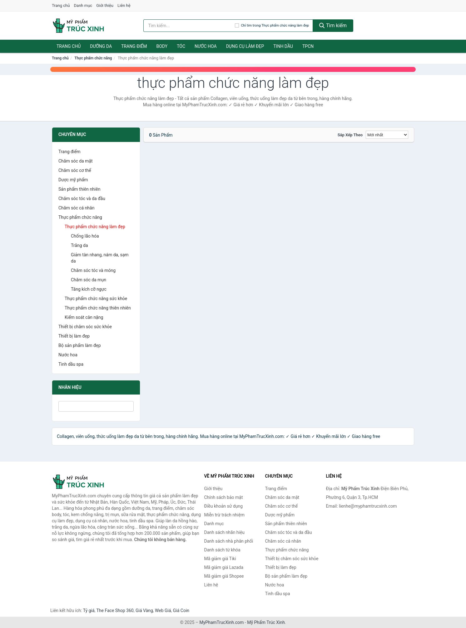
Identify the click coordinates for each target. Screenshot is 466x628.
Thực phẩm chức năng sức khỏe (96, 298)
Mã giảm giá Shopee (224, 576)
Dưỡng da (101, 46)
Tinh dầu (283, 46)
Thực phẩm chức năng (93, 58)
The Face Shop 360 (114, 610)
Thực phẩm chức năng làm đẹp (95, 226)
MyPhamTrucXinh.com (222, 622)
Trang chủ (61, 5)
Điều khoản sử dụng (223, 506)
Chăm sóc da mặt (75, 160)
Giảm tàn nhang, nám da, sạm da (100, 258)
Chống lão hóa (85, 236)
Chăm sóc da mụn (88, 279)
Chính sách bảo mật (223, 497)
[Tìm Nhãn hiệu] (96, 406)
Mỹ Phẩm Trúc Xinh (266, 622)
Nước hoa (206, 46)
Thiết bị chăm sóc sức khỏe (85, 326)
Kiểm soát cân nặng (84, 317)
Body (162, 46)
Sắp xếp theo (350, 135)
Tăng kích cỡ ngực (89, 289)
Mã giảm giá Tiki (220, 558)
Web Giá (163, 610)
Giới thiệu (104, 5)
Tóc (181, 46)
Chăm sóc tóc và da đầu (81, 198)
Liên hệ (124, 5)
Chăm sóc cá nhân (76, 207)
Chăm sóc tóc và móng (93, 270)
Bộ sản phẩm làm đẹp (79, 345)
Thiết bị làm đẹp (74, 336)
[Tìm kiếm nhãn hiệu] (189, 25)
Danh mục (83, 5)
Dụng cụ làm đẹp (245, 46)
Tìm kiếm (333, 25)
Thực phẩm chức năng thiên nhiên (98, 307)
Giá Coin (181, 610)
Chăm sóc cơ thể (74, 170)
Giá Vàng (144, 610)
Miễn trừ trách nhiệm (224, 514)
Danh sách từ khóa (222, 549)
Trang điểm (134, 46)
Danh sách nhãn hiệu (224, 532)
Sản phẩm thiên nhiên (79, 189)
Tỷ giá (89, 610)
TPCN (308, 46)
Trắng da (79, 245)
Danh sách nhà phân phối (228, 541)
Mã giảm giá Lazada (224, 567)
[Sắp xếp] (387, 135)
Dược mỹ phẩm (73, 179)
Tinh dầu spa (70, 364)
